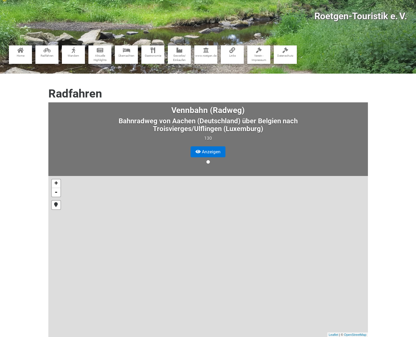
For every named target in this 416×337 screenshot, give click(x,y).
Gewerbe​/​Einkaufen (179, 54)
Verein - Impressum (259, 54)
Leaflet (333, 334)
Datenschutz (285, 52)
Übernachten (126, 52)
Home (20, 52)
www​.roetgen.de (205, 52)
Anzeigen (208, 151)
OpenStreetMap (355, 334)
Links (232, 52)
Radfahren (47, 52)
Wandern (73, 52)
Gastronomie (153, 52)
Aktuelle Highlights (100, 54)
